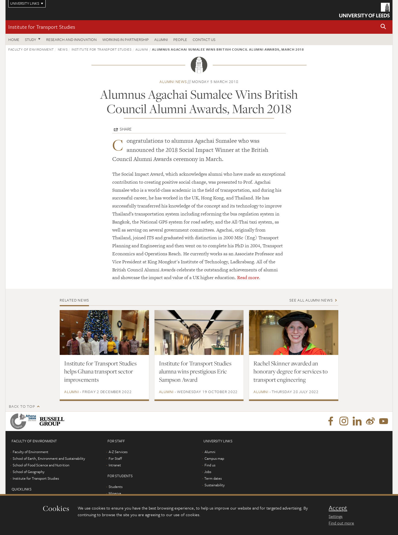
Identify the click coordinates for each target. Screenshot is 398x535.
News (63, 49)
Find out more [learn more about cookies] (341, 523)
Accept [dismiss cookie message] (338, 508)
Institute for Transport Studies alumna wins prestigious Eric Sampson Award (195, 371)
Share (126, 129)
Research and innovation (71, 39)
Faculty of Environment (31, 49)
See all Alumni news (310, 300)
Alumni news (173, 81)
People (180, 39)
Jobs (207, 471)
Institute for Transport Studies (41, 26)
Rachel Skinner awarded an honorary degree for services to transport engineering (290, 371)
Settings (335, 516)
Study (30, 39)
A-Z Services (118, 452)
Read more (248, 277)
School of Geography (28, 471)
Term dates (213, 478)
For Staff (115, 458)
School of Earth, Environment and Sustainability (49, 458)
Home (13, 39)
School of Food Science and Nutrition (41, 465)
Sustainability (215, 485)
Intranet (115, 465)
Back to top (22, 406)
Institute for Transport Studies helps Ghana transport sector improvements (100, 371)
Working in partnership (125, 39)
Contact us (204, 39)
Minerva (115, 493)
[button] (383, 27)
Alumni (161, 39)
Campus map (214, 458)
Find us (210, 465)
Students (115, 486)
